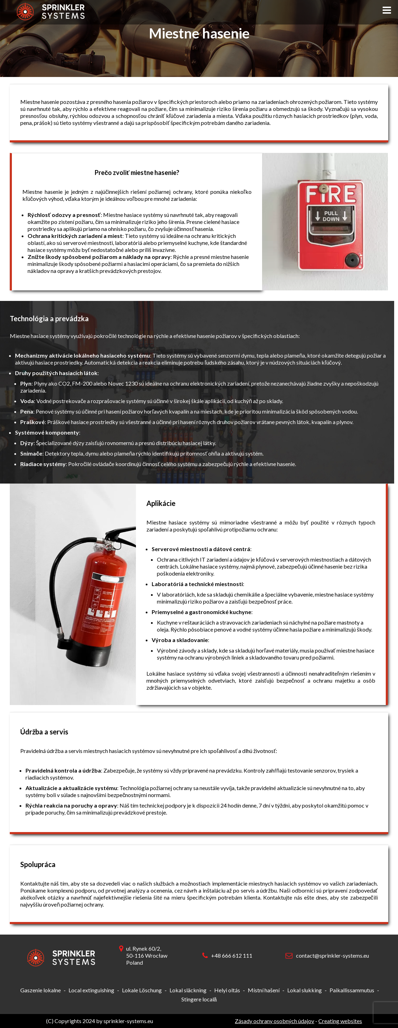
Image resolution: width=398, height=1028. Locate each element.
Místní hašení (264, 990)
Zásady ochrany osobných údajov (274, 1021)
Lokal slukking (304, 990)
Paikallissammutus (352, 990)
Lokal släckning (188, 990)
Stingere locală (199, 999)
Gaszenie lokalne (40, 990)
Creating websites (340, 1021)
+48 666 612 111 (231, 955)
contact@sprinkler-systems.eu (332, 955)
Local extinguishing (91, 990)
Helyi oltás (227, 990)
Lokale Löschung (142, 990)
